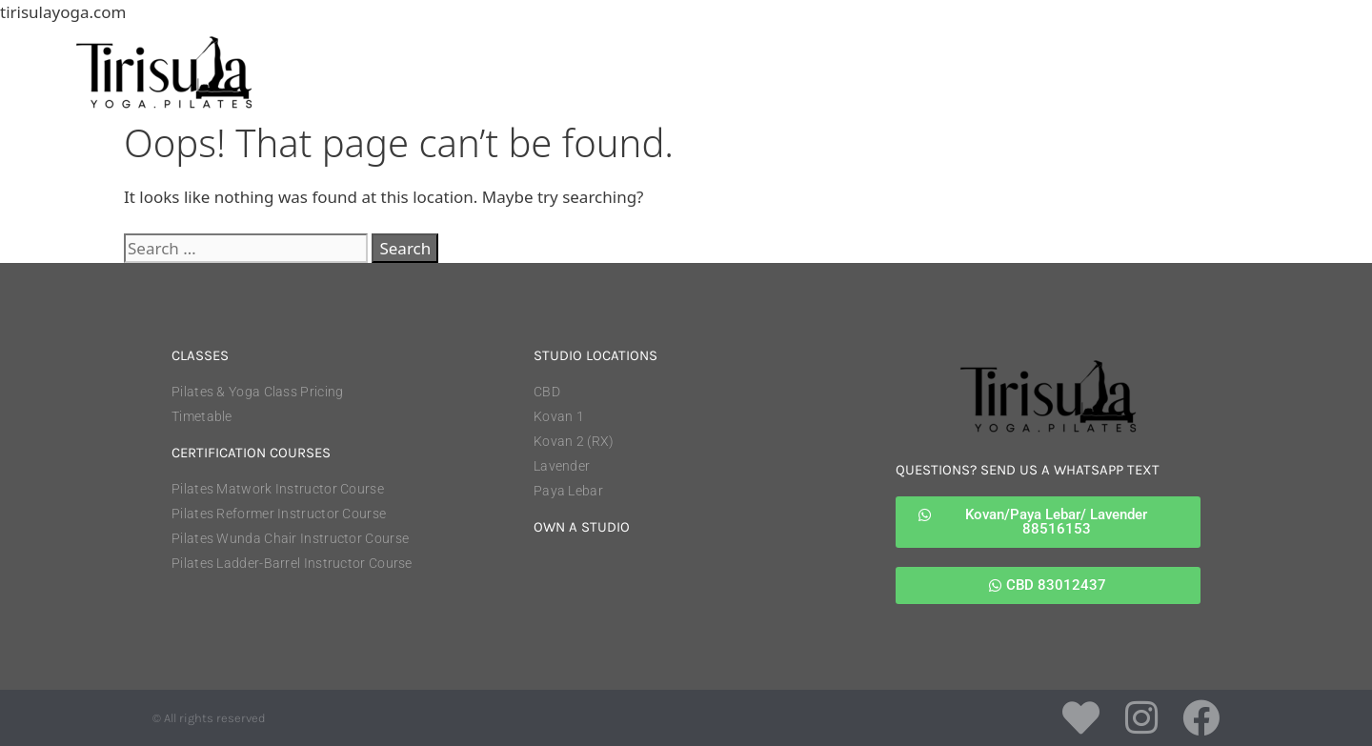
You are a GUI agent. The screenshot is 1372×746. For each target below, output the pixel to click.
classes (200, 355)
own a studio (582, 526)
